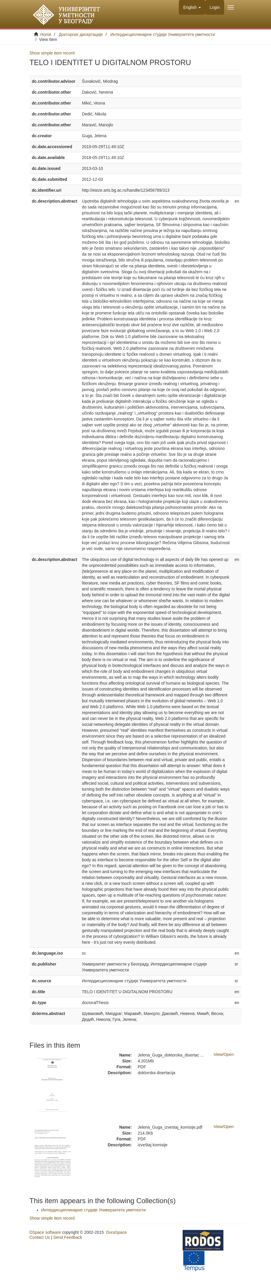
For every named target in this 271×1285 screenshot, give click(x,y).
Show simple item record (52, 53)
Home (45, 34)
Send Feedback (67, 1237)
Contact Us (39, 1237)
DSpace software (45, 1232)
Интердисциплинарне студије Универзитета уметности (162, 34)
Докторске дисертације (81, 34)
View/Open (224, 1054)
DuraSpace (116, 1232)
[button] (192, 7)
